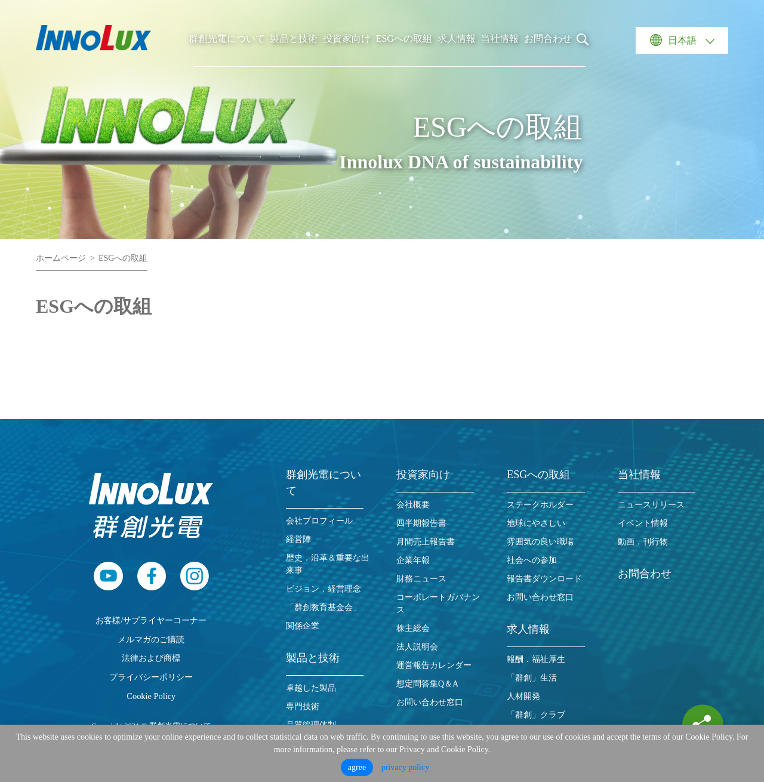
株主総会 (413, 628)
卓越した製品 (311, 688)
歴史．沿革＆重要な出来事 (327, 564)
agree (357, 767)
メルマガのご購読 (151, 639)
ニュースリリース (651, 504)
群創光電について (227, 38)
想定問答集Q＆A (427, 683)
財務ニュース (421, 578)
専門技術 (302, 706)
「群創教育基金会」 (323, 607)
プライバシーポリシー (151, 677)
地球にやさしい (536, 523)
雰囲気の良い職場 (540, 541)
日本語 (682, 40)
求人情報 (457, 38)
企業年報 (413, 560)
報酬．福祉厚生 (536, 659)
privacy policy (405, 767)
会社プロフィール (319, 520)
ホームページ (61, 258)
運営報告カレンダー (434, 665)
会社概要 (413, 504)
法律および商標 (151, 658)
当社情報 (499, 38)
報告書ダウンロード (544, 578)
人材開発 (523, 696)
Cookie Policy (151, 696)
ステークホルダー (540, 504)
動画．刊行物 (643, 541)
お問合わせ (548, 38)
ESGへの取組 (404, 38)
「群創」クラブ (536, 714)
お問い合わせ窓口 (429, 702)
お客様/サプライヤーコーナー (151, 620)
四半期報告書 (421, 523)
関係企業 (302, 625)
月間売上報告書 (425, 541)
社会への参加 (532, 560)
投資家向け (347, 38)
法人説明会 (417, 646)
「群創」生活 (532, 677)
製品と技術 (294, 38)
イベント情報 (643, 523)
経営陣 (298, 539)
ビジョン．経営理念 (323, 588)
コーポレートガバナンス (438, 603)
